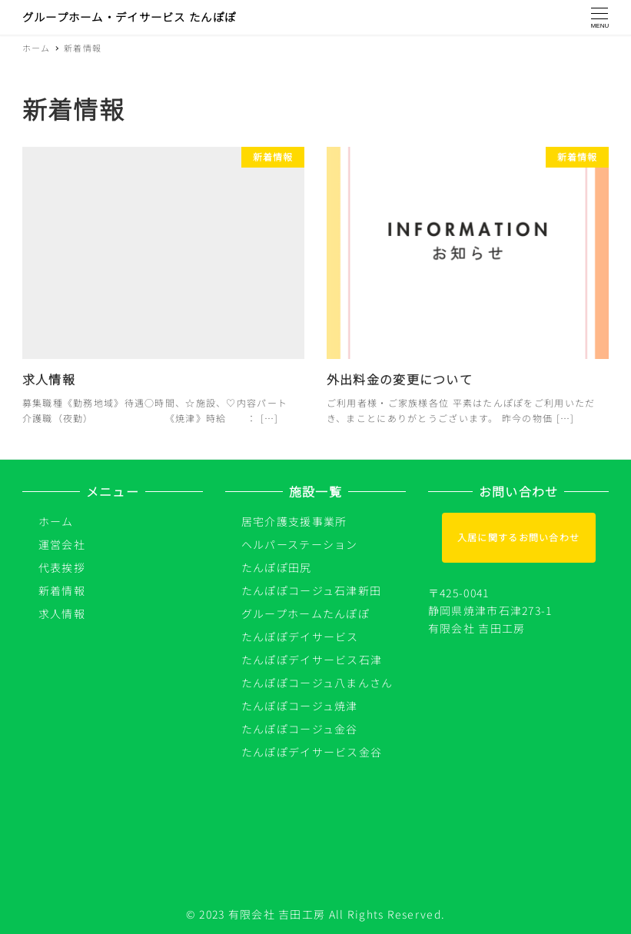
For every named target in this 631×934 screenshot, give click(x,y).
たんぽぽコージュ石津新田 (311, 590)
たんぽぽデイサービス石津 (311, 659)
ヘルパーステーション (299, 544)
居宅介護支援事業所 (294, 521)
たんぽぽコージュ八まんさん (317, 682)
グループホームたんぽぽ (305, 613)
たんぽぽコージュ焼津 (299, 705)
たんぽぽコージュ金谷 (299, 728)
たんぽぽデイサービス (300, 636)
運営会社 (61, 544)
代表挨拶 (61, 567)
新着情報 (61, 590)
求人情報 (61, 613)
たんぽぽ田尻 (276, 567)
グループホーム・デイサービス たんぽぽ (129, 16)
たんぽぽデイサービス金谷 (311, 751)
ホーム (56, 521)
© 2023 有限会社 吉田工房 (255, 914)
